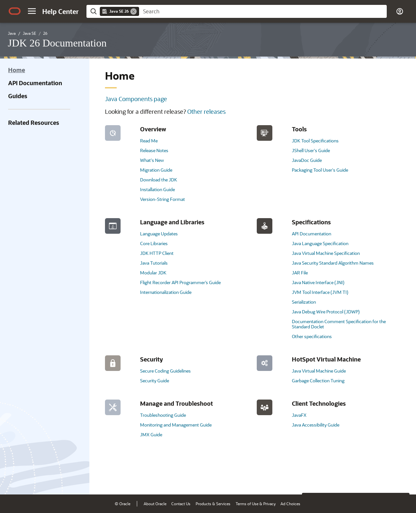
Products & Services (213, 503)
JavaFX (299, 415)
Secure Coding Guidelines (165, 371)
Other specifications (312, 336)
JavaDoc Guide (307, 160)
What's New (152, 160)
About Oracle (155, 503)
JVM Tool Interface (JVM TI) (320, 292)
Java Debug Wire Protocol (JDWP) (326, 312)
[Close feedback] (310, 479)
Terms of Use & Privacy (256, 503)
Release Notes (154, 150)
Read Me (149, 141)
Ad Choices (290, 503)
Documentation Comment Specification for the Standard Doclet (339, 324)
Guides (17, 96)
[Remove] (133, 11)
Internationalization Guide (165, 292)
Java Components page (136, 99)
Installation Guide (157, 189)
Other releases (206, 111)
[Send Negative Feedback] (384, 479)
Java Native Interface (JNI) (318, 282)
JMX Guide (151, 434)
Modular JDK (153, 273)
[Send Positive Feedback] (401, 479)
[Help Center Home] (60, 11)
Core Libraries (154, 243)
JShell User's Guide (311, 150)
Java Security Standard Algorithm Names (333, 263)
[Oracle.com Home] (14, 11)
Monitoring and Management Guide (176, 425)
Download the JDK (158, 180)
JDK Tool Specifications (315, 141)
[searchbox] (263, 11)
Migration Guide (156, 170)
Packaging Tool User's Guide (320, 170)
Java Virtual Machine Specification (326, 253)
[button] (31, 11)
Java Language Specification (320, 243)
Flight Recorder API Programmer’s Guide (180, 282)
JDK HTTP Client (157, 253)
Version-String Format (162, 199)
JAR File (300, 273)
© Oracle (122, 503)
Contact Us (180, 503)
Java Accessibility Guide (315, 425)
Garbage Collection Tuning (318, 380)
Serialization (304, 302)
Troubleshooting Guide (163, 415)
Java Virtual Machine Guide (319, 371)
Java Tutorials (154, 263)
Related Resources (33, 122)
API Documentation (35, 83)
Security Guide (154, 380)
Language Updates (159, 233)
